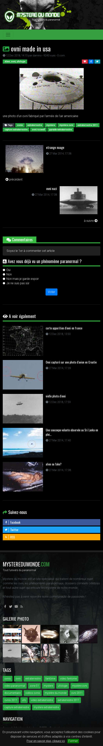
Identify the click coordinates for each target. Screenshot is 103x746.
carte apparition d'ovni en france (64, 328)
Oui (8, 270)
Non (9, 274)
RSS (10, 537)
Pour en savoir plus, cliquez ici (46, 741)
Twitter (12, 530)
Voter (51, 292)
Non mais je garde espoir (22, 279)
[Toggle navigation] (8, 34)
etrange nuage (55, 147)
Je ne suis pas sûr (17, 283)
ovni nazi (51, 188)
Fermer (73, 741)
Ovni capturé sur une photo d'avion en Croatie (71, 362)
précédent (14, 179)
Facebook (12, 522)
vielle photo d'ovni (56, 396)
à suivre (90, 220)
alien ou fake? (54, 464)
